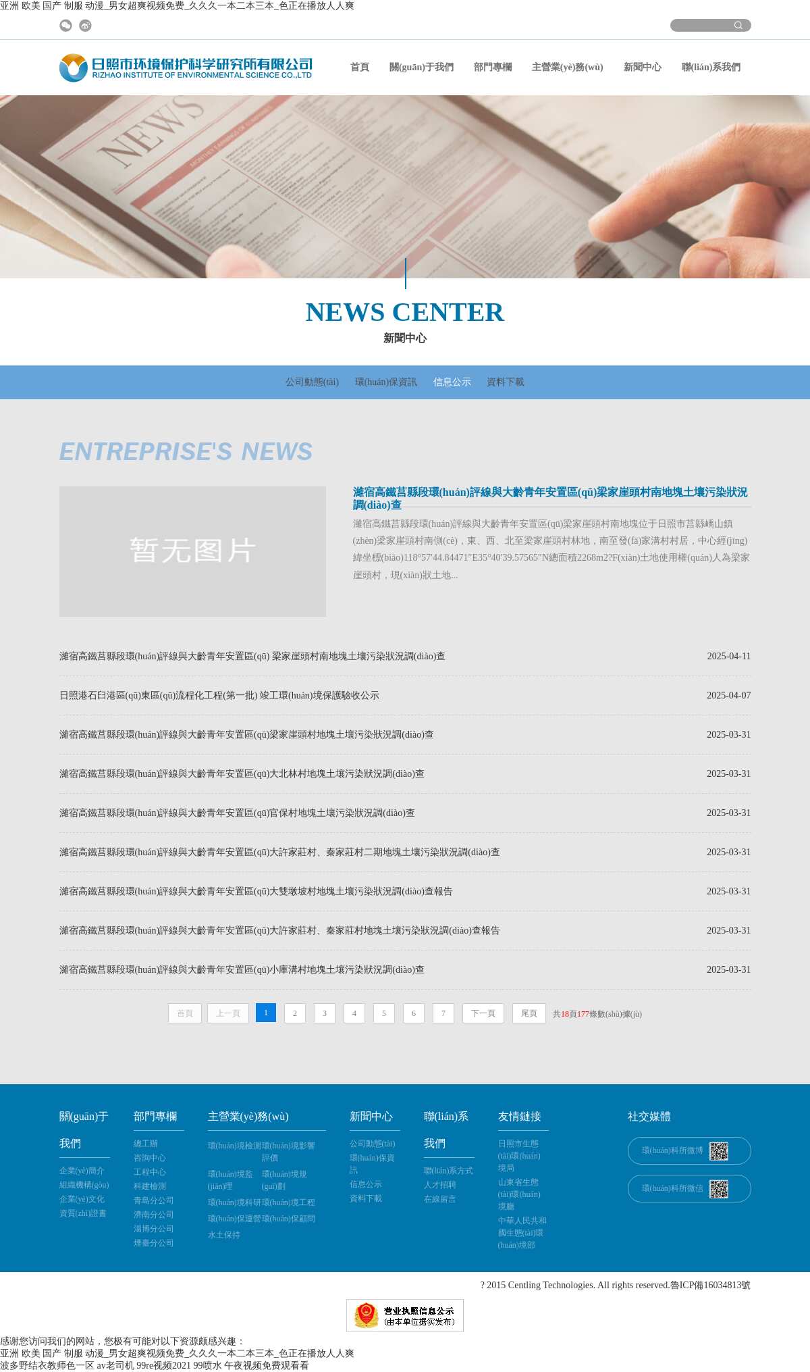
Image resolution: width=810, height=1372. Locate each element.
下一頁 (483, 1013)
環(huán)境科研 (234, 1202)
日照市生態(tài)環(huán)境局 (519, 1156)
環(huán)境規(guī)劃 (284, 1180)
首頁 (359, 67)
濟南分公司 (154, 1214)
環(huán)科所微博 (672, 1150)
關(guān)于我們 (421, 67)
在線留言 (440, 1199)
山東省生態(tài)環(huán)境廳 (519, 1194)
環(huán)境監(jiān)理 (230, 1180)
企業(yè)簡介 (82, 1170)
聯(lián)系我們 (711, 67)
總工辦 (146, 1143)
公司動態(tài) (312, 382)
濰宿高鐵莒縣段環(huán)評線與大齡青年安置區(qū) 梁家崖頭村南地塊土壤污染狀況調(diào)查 (252, 656)
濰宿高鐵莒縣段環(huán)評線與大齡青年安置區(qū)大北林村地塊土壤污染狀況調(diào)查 (242, 774)
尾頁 (529, 1013)
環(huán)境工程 (288, 1202)
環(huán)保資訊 (386, 382)
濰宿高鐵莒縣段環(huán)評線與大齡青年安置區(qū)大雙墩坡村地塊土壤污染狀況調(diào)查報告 (256, 891)
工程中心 (150, 1172)
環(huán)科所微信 (672, 1188)
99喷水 (208, 1366)
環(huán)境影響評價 (288, 1152)
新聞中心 (643, 67)
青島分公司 (154, 1200)
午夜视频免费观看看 (266, 1366)
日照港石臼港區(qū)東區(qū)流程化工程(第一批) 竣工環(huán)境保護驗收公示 (219, 695)
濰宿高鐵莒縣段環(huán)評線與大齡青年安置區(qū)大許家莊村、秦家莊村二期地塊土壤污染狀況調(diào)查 (279, 852)
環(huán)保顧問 (288, 1218)
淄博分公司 (154, 1229)
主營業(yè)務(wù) (567, 67)
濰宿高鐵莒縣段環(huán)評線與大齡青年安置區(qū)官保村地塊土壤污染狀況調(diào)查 (237, 813)
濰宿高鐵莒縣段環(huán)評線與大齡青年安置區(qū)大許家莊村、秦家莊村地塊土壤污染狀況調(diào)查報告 (279, 930)
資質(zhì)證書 (83, 1213)
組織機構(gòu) (84, 1185)
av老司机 (115, 1366)
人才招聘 (440, 1185)
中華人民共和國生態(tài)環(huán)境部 (522, 1233)
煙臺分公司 (154, 1243)
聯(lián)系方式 (449, 1170)
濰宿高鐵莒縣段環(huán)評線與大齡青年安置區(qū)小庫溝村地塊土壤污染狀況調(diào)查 (242, 970)
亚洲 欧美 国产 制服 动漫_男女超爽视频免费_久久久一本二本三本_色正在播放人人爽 (177, 6)
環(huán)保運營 (234, 1218)
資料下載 (505, 382)
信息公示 (452, 382)
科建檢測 (150, 1186)
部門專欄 (493, 67)
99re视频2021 (163, 1366)
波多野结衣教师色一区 (47, 1366)
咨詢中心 (150, 1158)
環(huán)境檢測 (234, 1145)
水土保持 (224, 1235)
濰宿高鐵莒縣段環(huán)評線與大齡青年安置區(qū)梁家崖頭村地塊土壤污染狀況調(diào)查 (246, 735)
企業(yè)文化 (82, 1199)
